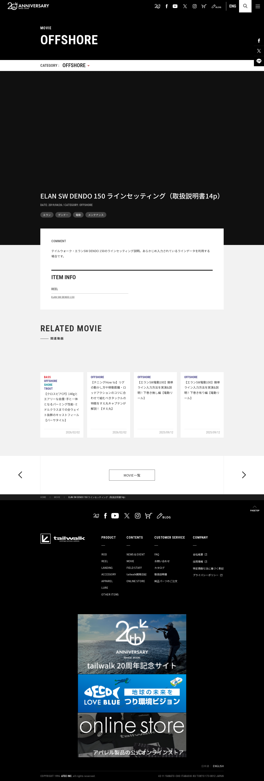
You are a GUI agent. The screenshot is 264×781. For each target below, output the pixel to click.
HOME (43, 497)
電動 (78, 215)
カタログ (159, 568)
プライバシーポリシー (208, 575)
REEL (104, 561)
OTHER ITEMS (110, 594)
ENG (232, 6)
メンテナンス (96, 215)
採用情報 (200, 561)
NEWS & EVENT (135, 554)
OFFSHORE (86, 205)
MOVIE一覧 (132, 475)
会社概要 (200, 554)
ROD (104, 554)
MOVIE (57, 497)
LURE (104, 587)
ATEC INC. (66, 776)
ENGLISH (218, 766)
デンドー (63, 215)
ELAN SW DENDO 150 (62, 296)
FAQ (156, 554)
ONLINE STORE (135, 581)
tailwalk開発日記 (136, 574)
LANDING (107, 568)
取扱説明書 (160, 574)
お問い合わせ (162, 561)
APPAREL (107, 581)
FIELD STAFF (134, 568)
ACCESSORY (108, 574)
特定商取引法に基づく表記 (208, 568)
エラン (47, 215)
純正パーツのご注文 (165, 581)
